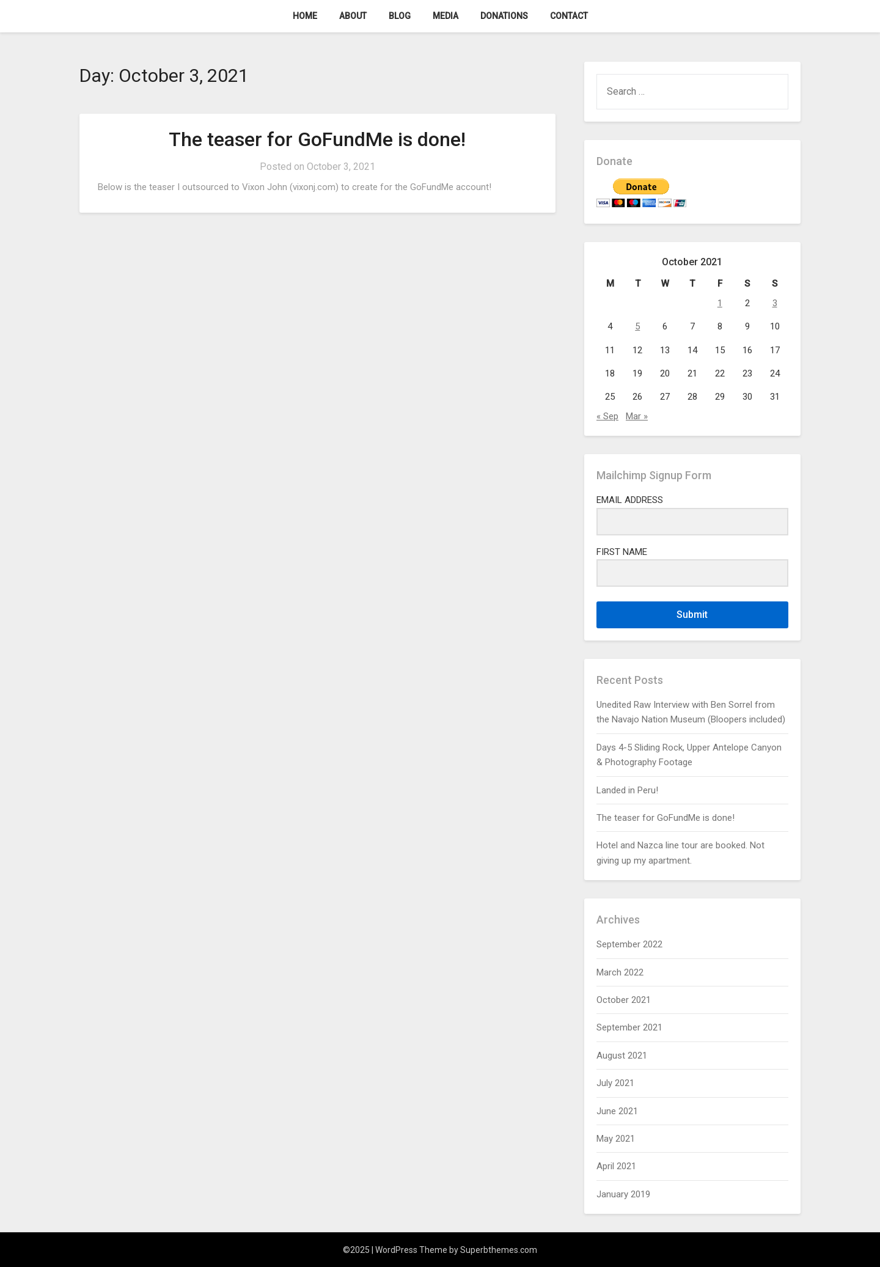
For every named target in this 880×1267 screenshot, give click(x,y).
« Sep (607, 416)
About (353, 16)
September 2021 (629, 1027)
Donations (504, 16)
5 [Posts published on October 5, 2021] (637, 326)
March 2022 (620, 972)
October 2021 (623, 999)
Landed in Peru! (627, 790)
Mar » (637, 416)
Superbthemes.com (498, 1250)
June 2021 (617, 1111)
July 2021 (615, 1083)
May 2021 (615, 1138)
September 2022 (629, 944)
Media (445, 16)
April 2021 (616, 1166)
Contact (569, 16)
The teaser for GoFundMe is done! (317, 139)
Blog (400, 16)
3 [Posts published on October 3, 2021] (774, 303)
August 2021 (621, 1055)
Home (305, 16)
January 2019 (623, 1194)
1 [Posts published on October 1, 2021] (719, 303)
